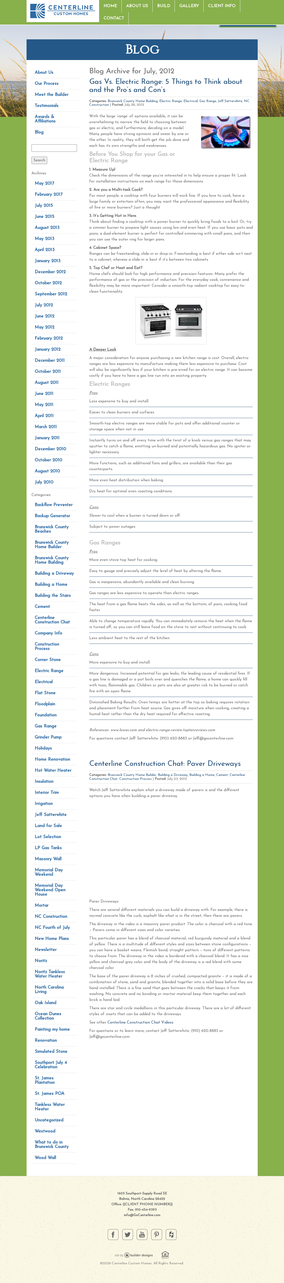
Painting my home (52, 1029)
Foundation (46, 715)
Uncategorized (49, 1120)
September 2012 (51, 294)
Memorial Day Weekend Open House (50, 890)
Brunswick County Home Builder (52, 544)
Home (110, 6)
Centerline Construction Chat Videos (140, 1023)
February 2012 (49, 338)
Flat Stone (45, 693)
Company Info (48, 633)
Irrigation (44, 803)
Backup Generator (52, 516)
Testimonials (47, 106)
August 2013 (47, 228)
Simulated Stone (51, 1051)
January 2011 (47, 438)
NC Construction (51, 916)
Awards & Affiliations (45, 119)
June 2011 (44, 394)
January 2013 (47, 261)
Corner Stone (48, 660)
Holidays (43, 748)
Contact (114, 18)
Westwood (45, 1131)
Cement (42, 606)
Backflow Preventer (54, 505)
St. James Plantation (45, 1080)
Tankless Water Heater (50, 1107)
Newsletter (46, 950)
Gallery (189, 6)
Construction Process (47, 646)
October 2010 (48, 460)
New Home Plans (52, 938)
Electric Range (49, 671)
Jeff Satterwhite (51, 815)
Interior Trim (47, 792)
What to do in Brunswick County (52, 1144)
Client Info (222, 6)
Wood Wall (45, 1158)
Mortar (41, 905)
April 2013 (45, 250)
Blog (39, 132)
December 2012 (50, 272)
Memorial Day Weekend (49, 872)
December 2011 (50, 360)
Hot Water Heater (53, 770)
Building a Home (51, 584)
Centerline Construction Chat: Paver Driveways (165, 764)
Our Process (47, 83)
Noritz (41, 961)
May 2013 (44, 239)
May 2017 (44, 183)
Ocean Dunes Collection (48, 1016)
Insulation (44, 781)
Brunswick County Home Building (52, 560)
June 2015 (44, 216)
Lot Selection (48, 837)
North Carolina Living (49, 989)
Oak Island (45, 1003)
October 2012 (48, 283)
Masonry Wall (48, 859)
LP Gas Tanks (48, 848)
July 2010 (44, 482)
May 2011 (44, 405)
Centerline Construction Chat (52, 620)
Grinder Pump (48, 737)
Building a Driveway (54, 573)
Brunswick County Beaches (52, 529)
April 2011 (44, 416)
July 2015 (44, 205)
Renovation (46, 1040)
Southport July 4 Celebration (51, 1065)
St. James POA (49, 1093)
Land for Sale (48, 826)
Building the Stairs (53, 595)
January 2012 (47, 349)
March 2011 (46, 427)
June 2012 (44, 316)
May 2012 (44, 327)
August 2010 (47, 471)
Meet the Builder (51, 94)
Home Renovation (52, 759)
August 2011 (47, 382)
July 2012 (44, 305)
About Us (137, 6)
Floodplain (45, 704)
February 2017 (48, 194)
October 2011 (48, 371)
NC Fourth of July (52, 927)
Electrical (44, 682)
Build (163, 6)
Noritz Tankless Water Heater (50, 974)
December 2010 (50, 449)
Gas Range (46, 726)
